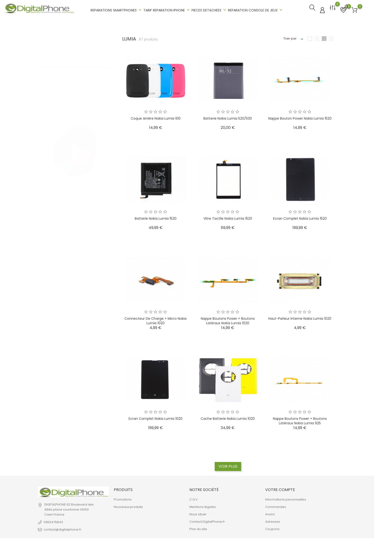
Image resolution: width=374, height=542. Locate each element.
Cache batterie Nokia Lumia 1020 (228, 417)
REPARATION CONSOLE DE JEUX (255, 9)
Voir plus (227, 465)
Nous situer (198, 513)
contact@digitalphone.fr (62, 528)
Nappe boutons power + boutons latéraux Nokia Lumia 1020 (228, 319)
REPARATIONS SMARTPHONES (116, 9)
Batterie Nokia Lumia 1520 (156, 217)
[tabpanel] (75, 131)
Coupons (272, 528)
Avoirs (270, 513)
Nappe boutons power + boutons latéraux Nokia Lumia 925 (300, 419)
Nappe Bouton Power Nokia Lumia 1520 (300, 117)
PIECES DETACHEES (209, 9)
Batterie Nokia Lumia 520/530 (227, 117)
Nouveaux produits (128, 505)
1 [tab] (106, 125)
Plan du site (198, 528)
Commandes (275, 505)
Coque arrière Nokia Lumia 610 (156, 117)
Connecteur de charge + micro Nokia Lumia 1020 (156, 319)
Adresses (272, 520)
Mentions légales (202, 505)
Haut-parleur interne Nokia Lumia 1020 (299, 317)
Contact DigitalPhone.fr (207, 520)
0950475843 (53, 520)
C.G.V (193, 498)
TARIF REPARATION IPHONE (167, 9)
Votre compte (280, 488)
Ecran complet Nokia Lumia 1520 (300, 217)
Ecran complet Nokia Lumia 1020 (155, 417)
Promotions (123, 498)
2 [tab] (106, 136)
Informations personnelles (285, 498)
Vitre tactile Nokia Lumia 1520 (227, 217)
